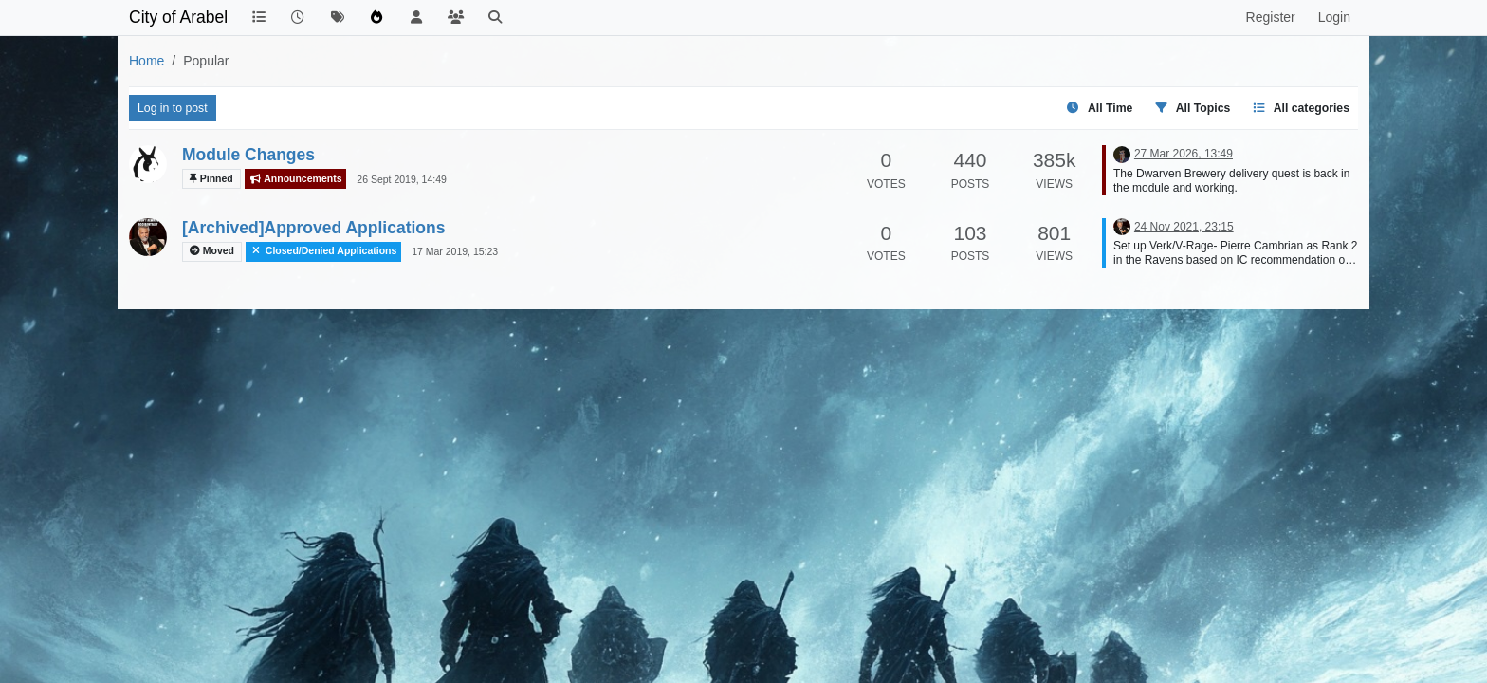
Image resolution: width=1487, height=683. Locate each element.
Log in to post (173, 108)
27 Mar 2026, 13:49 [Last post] (1183, 153)
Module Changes (248, 154)
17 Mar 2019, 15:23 (455, 251)
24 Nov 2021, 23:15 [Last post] (1184, 226)
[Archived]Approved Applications (313, 227)
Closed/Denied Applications (323, 251)
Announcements (295, 179)
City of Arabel (178, 17)
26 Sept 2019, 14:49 (402, 179)
